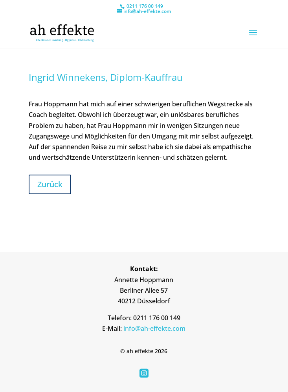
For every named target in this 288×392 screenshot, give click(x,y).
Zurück (49, 184)
